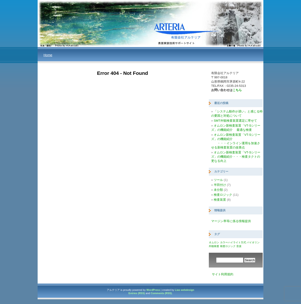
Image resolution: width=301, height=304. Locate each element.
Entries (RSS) (136, 293)
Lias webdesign (184, 289)
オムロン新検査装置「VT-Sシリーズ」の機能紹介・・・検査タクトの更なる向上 (235, 157)
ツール (218, 180)
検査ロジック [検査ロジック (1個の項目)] (228, 246)
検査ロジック (223, 194)
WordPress (153, 289)
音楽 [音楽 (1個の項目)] (239, 246)
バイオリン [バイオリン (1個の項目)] (253, 242)
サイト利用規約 (222, 274)
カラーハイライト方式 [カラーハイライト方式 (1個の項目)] (233, 242)
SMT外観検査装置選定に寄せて (235, 120)
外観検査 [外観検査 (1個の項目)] (214, 246)
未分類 (218, 190)
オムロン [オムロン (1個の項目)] (214, 242)
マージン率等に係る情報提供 (231, 221)
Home (48, 55)
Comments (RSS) (161, 293)
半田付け (220, 185)
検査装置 (220, 199)
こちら (237, 90)
